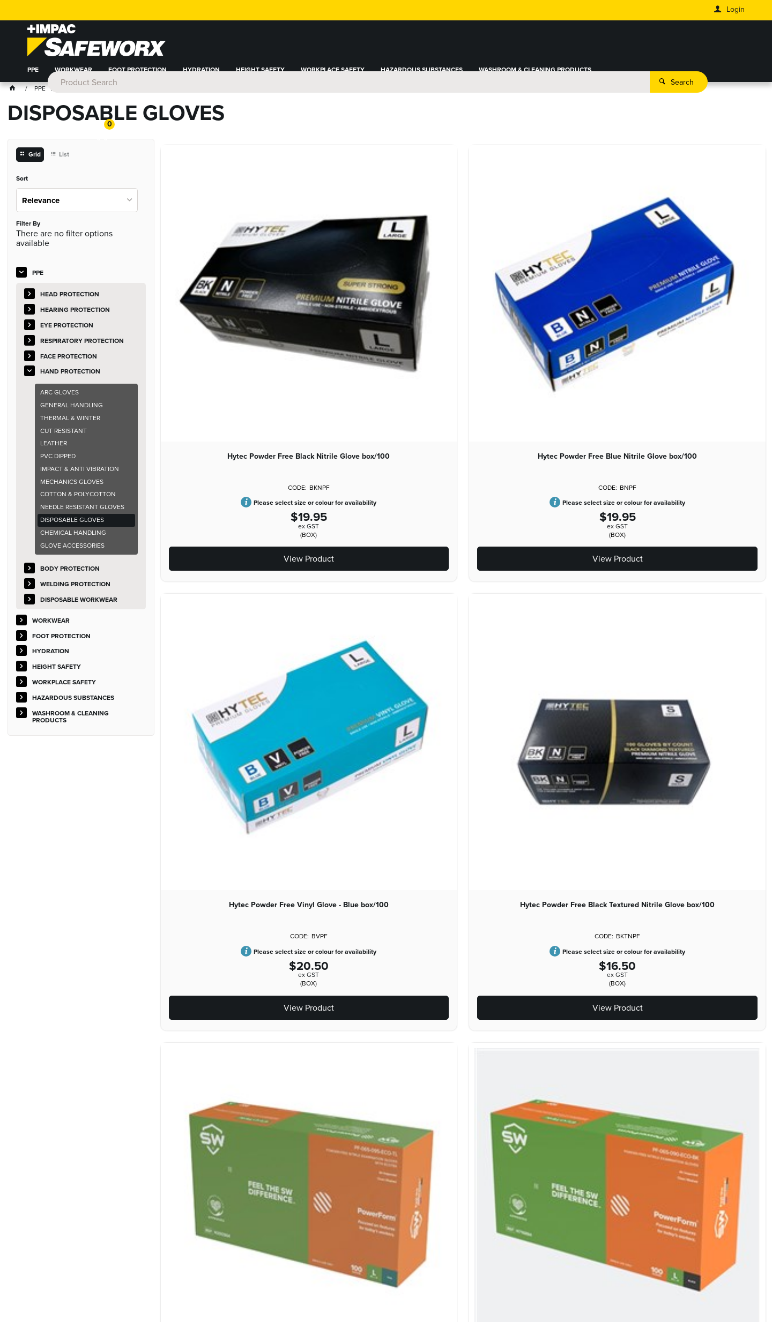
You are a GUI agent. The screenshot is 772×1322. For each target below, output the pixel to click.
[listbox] (77, 206)
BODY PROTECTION (70, 575)
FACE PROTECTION (68, 362)
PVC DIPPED (58, 462)
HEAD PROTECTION (69, 300)
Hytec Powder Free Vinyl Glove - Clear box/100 (216, 891)
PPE (33, 77)
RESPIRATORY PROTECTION (82, 347)
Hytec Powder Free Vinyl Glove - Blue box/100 (463, 298)
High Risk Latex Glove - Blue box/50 (340, 891)
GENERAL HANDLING (71, 411)
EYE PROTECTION (66, 332)
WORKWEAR (73, 77)
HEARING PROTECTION (75, 316)
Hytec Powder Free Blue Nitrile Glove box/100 (340, 298)
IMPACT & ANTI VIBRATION (79, 475)
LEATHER (53, 449)
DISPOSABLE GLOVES (72, 526)
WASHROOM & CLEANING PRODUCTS (535, 77)
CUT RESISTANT (63, 437)
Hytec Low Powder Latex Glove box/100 (339, 594)
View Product (216, 406)
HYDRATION (201, 77)
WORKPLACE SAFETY (333, 77)
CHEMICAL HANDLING (73, 539)
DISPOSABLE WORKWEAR (78, 606)
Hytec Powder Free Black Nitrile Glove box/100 (216, 298)
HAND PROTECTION (70, 378)
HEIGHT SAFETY (260, 77)
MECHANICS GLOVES (71, 487)
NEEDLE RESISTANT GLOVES (82, 513)
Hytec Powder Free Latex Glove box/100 (463, 594)
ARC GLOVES (59, 399)
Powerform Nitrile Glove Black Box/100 (216, 594)
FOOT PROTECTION (137, 77)
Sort (22, 185)
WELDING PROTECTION (75, 590)
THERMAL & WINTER (70, 424)
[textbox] (370, 43)
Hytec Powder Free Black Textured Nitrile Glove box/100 (586, 303)
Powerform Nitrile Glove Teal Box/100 (710, 298)
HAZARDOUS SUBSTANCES (422, 77)
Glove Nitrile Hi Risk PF (710, 590)
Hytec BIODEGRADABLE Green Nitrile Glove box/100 (586, 594)
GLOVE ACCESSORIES (72, 551)
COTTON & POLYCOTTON (78, 500)
